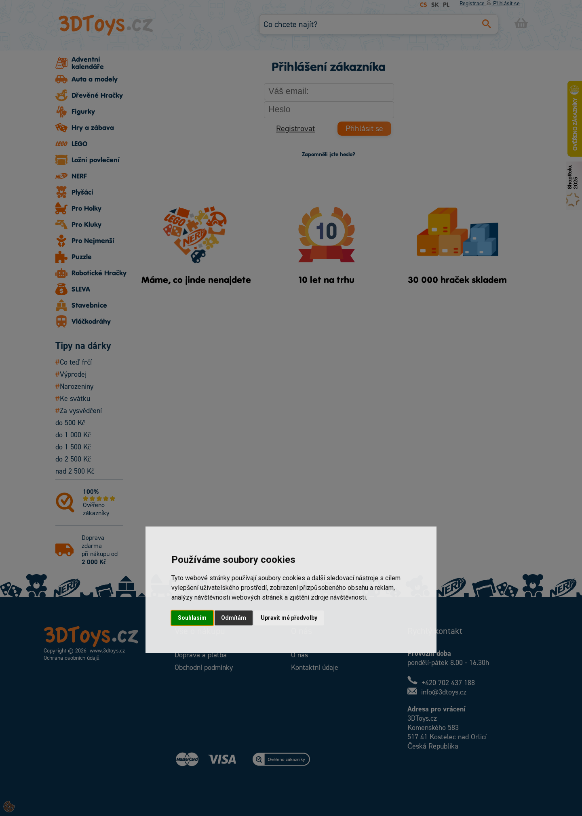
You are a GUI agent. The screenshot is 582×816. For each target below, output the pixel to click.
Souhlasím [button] (192, 618)
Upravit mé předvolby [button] (289, 618)
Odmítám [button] (233, 618)
